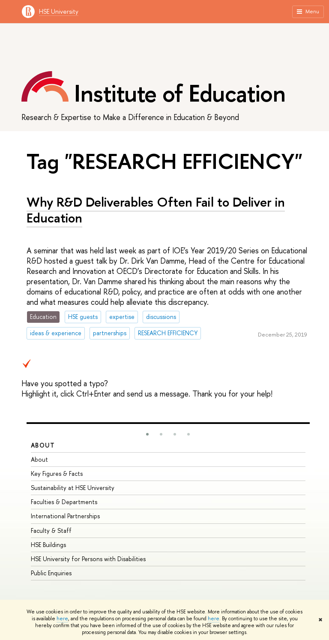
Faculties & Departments (64, 502)
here (62, 618)
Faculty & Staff (51, 530)
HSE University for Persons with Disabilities (88, 559)
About (43, 445)
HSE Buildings (48, 545)
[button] (147, 434)
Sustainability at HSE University (72, 488)
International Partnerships (65, 516)
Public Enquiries (51, 573)
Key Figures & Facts (57, 473)
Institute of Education (179, 93)
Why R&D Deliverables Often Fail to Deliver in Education (156, 210)
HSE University (58, 11)
